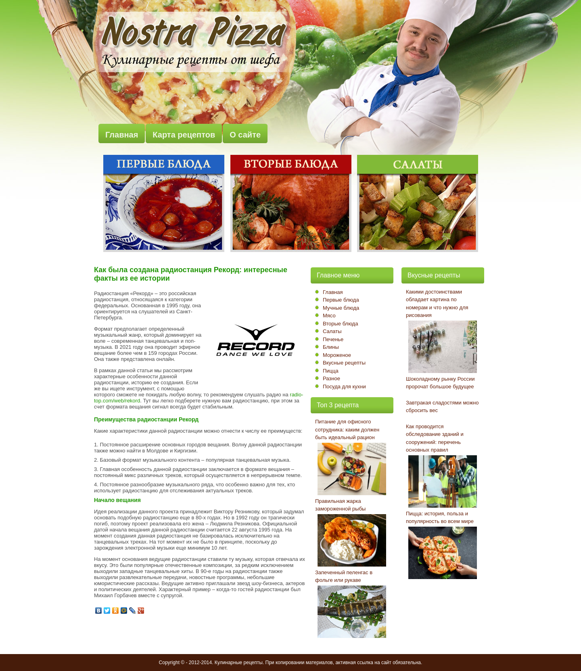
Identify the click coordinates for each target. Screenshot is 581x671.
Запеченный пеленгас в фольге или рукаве (343, 576)
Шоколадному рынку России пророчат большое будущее (440, 383)
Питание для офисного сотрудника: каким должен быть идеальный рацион (347, 429)
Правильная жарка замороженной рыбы (340, 505)
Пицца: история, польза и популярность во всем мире (440, 518)
